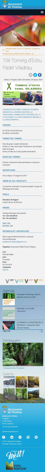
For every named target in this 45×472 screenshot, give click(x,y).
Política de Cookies (15, 444)
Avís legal (5, 444)
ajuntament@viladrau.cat (10, 431)
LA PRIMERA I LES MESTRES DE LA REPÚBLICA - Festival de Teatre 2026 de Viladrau (30, 325)
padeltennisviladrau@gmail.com (15, 242)
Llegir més (6, 331)
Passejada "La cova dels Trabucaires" (25, 309)
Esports (5, 270)
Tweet (35, 75)
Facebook (40, 75)
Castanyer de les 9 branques (14, 368)
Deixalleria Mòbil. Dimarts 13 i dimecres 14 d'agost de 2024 (23, 50)
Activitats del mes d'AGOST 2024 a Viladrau (16, 54)
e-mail (31, 75)
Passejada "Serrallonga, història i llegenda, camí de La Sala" (29, 295)
